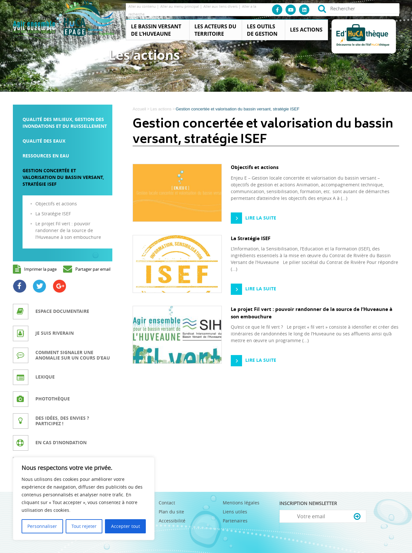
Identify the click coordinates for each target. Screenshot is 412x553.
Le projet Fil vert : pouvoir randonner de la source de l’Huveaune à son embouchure (68, 230)
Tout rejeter (84, 526)
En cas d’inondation (61, 442)
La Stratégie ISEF (53, 214)
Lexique (45, 377)
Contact (167, 503)
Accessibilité (172, 521)
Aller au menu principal (180, 6)
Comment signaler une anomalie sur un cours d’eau (72, 355)
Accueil (139, 109)
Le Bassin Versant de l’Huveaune (156, 30)
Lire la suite (260, 218)
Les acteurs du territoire (215, 30)
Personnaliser (42, 526)
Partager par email (92, 269)
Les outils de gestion (262, 30)
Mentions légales (241, 503)
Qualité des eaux (44, 141)
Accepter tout (125, 526)
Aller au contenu (142, 6)
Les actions (306, 29)
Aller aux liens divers (221, 6)
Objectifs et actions (56, 204)
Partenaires (235, 521)
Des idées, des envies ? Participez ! (62, 420)
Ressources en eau (46, 156)
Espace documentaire (62, 311)
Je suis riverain (54, 333)
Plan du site (171, 512)
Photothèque (52, 399)
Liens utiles (235, 512)
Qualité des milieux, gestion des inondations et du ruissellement (65, 122)
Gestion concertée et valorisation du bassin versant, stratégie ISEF (63, 177)
